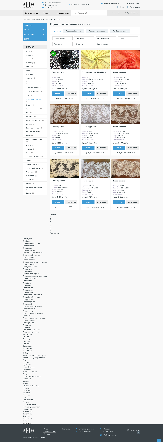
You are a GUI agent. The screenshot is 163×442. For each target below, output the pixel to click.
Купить (57, 93)
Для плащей (28, 292)
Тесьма (29, 160)
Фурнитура (46, 13)
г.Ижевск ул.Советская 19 (80, 5)
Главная (26, 19)
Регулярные (80, 38)
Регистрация (133, 7)
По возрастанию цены (97, 31)
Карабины (27, 369)
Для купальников (30, 267)
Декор (25, 360)
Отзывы (47, 7)
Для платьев (28, 290)
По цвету (122, 38)
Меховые (27, 341)
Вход (121, 7)
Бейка (25, 353)
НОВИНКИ (27, 25)
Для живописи (29, 257)
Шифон (30, 193)
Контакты (66, 429)
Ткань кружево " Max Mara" (94, 72)
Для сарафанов (29, 302)
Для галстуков (29, 246)
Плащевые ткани (33, 132)
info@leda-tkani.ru (111, 3)
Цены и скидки (49, 5)
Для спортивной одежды (33, 313)
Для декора (28, 248)
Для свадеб (27, 304)
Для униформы (29, 320)
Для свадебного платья (32, 306)
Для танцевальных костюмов (35, 318)
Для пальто (28, 285)
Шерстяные (28, 351)
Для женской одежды (32, 255)
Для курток (27, 269)
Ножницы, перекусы (31, 386)
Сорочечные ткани (34, 157)
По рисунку (79, 44)
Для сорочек (28, 311)
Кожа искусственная (34, 88)
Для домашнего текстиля (33, 253)
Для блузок (27, 239)
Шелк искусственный (34, 188)
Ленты (26, 374)
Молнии (26, 381)
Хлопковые (27, 346)
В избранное (71, 93)
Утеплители (28, 411)
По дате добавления (73, 31)
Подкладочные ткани (34, 140)
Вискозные (27, 334)
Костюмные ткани (34, 92)
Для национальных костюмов (35, 276)
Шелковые (27, 348)
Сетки (29, 153)
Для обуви (27, 283)
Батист (30, 59)
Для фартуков (29, 323)
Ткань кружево (58, 72)
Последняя (54, 233)
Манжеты (27, 379)
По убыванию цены (120, 31)
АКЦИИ (26, 30)
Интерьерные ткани (62, 13)
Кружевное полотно (33, 100)
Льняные (27, 339)
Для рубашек (28, 299)
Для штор (27, 325)
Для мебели (28, 271)
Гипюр (29, 67)
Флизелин (27, 416)
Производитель (102, 44)
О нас (45, 429)
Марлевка (31, 116)
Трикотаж (31, 172)
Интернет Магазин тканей (34, 437)
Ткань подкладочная (31, 407)
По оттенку (58, 44)
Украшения (27, 409)
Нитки (25, 383)
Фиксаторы (27, 414)
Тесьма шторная (30, 404)
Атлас (29, 51)
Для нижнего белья (31, 278)
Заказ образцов (49, 431)
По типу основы (103, 38)
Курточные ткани (34, 109)
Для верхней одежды (31, 243)
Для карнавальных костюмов (35, 262)
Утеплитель (31, 176)
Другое (26, 362)
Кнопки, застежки (30, 372)
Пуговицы (30, 145)
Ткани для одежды (31, 13)
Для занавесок (29, 260)
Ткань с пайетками (34, 168)
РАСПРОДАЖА (29, 34)
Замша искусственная (34, 83)
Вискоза (30, 63)
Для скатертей (29, 309)
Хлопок (30, 180)
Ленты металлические (32, 376)
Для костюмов (29, 264)
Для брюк (27, 241)
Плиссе (29, 136)
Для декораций (29, 250)
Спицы (26, 397)
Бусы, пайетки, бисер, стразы (35, 355)
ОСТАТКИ (27, 39)
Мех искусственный (35, 120)
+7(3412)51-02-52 (132, 3)
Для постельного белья (32, 295)
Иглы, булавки (29, 367)
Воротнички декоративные (34, 358)
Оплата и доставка (51, 3)
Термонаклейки (29, 400)
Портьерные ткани (31, 332)
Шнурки (26, 421)
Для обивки (28, 281)
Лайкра (26, 337)
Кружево (30, 105)
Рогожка (30, 149)
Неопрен (30, 124)
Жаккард (30, 78)
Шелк (30, 183)
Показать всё (27, 423)
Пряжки (26, 388)
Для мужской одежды (32, 274)
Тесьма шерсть (32, 164)
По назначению (59, 38)
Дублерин (30, 74)
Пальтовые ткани (34, 128)
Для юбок (27, 327)
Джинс (29, 70)
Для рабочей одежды (31, 297)
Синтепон (27, 395)
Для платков (28, 288)
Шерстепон (28, 418)
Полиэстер (27, 344)
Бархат (29, 55)
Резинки (26, 393)
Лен (28, 113)
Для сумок (27, 316)
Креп (29, 95)
